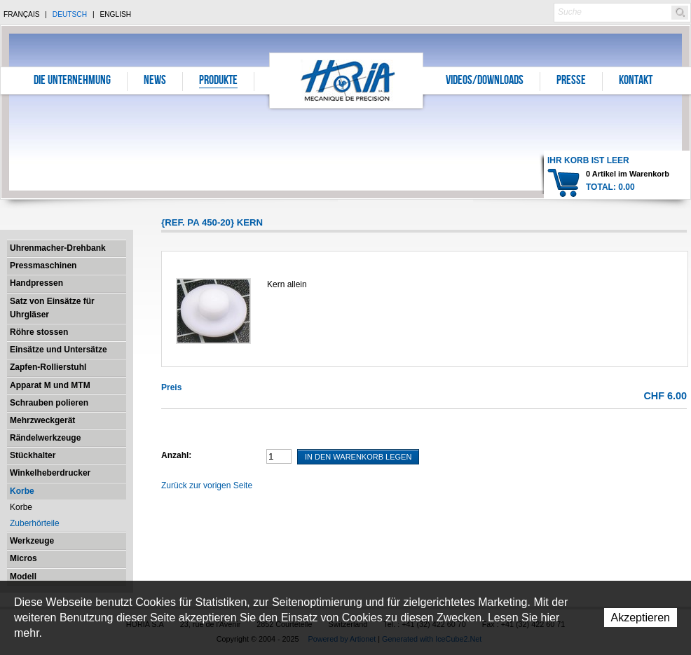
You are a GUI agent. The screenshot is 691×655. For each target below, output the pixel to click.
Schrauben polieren (49, 403)
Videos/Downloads (485, 81)
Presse (571, 81)
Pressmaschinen (43, 265)
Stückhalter (32, 455)
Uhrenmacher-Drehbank (58, 248)
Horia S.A (346, 80)
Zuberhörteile (35, 523)
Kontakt (635, 81)
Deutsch (70, 14)
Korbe (22, 491)
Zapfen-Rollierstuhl (48, 367)
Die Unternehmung (72, 81)
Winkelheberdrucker (50, 473)
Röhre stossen (39, 332)
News (155, 81)
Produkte (218, 81)
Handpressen (36, 283)
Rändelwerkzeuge (45, 438)
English (115, 14)
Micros (23, 558)
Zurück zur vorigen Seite (206, 485)
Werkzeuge (32, 541)
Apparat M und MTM (50, 385)
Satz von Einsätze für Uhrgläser (52, 307)
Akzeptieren (641, 617)
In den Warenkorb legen (358, 457)
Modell (23, 576)
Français (22, 14)
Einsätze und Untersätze (58, 349)
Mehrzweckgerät (42, 420)
